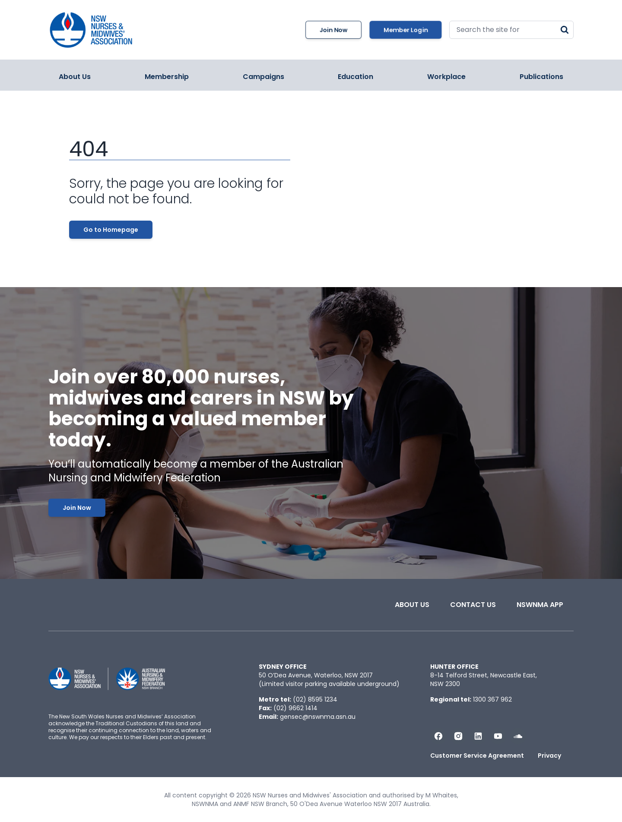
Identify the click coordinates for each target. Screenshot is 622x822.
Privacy (549, 755)
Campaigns (263, 77)
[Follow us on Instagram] (458, 736)
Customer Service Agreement (477, 755)
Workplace (446, 77)
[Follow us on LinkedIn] (478, 736)
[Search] (564, 30)
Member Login (405, 29)
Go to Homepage (110, 229)
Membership (167, 77)
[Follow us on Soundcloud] (518, 736)
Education (355, 77)
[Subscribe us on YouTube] (498, 736)
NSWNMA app (540, 605)
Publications (541, 77)
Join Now (333, 29)
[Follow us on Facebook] (438, 736)
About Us (75, 77)
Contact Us (473, 605)
